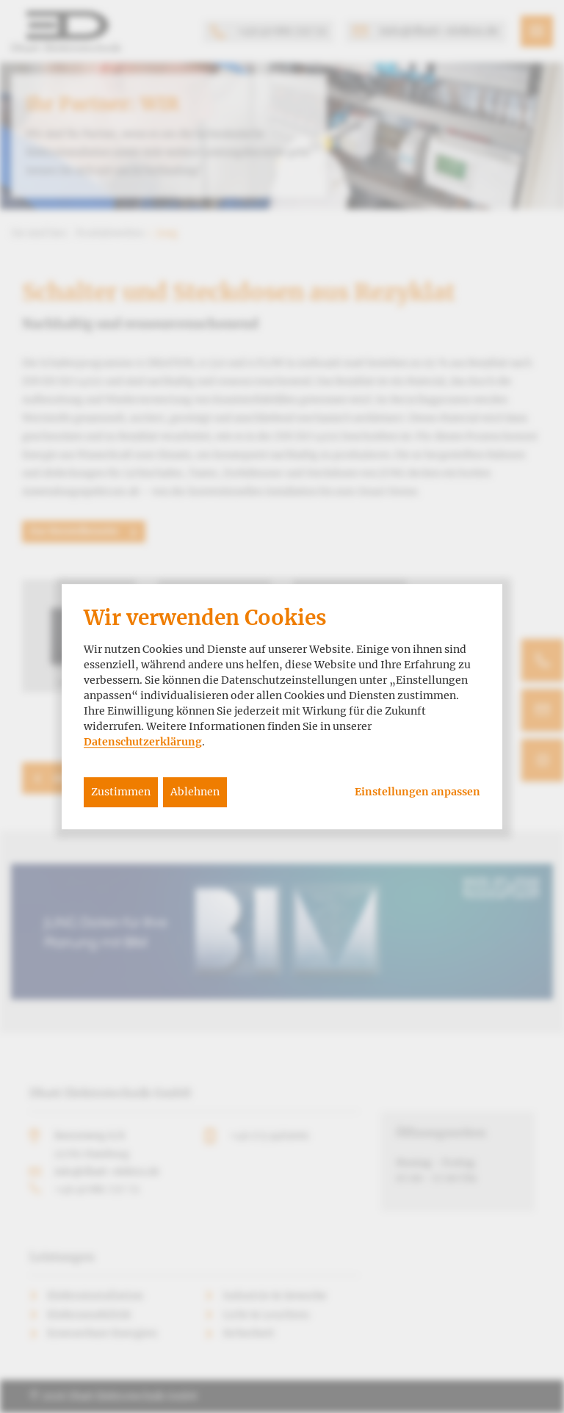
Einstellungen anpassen (417, 792)
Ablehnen (195, 791)
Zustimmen (121, 791)
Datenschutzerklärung (143, 741)
